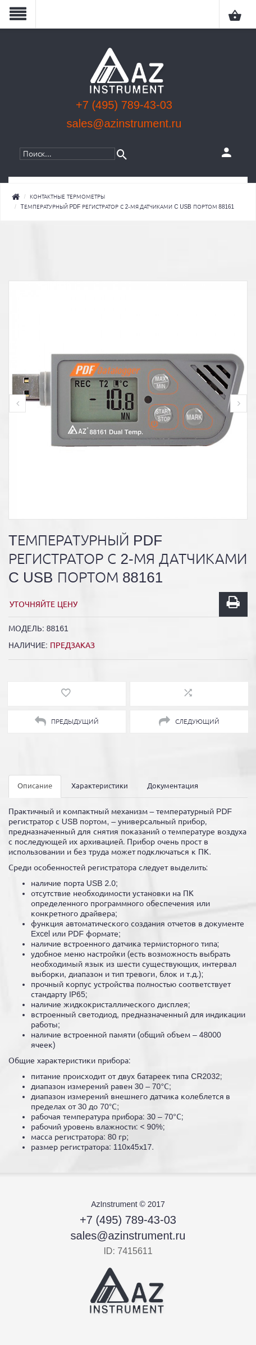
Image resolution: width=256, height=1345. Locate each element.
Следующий (189, 721)
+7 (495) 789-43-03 (124, 105)
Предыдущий (66, 721)
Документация (172, 786)
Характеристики (99, 786)
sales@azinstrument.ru (124, 123)
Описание (34, 786)
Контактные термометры (67, 197)
